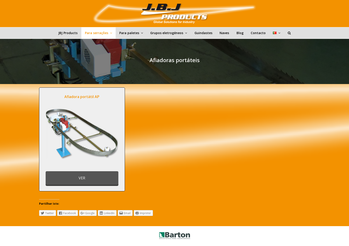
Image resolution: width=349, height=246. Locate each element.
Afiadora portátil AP (81, 96)
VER (82, 178)
